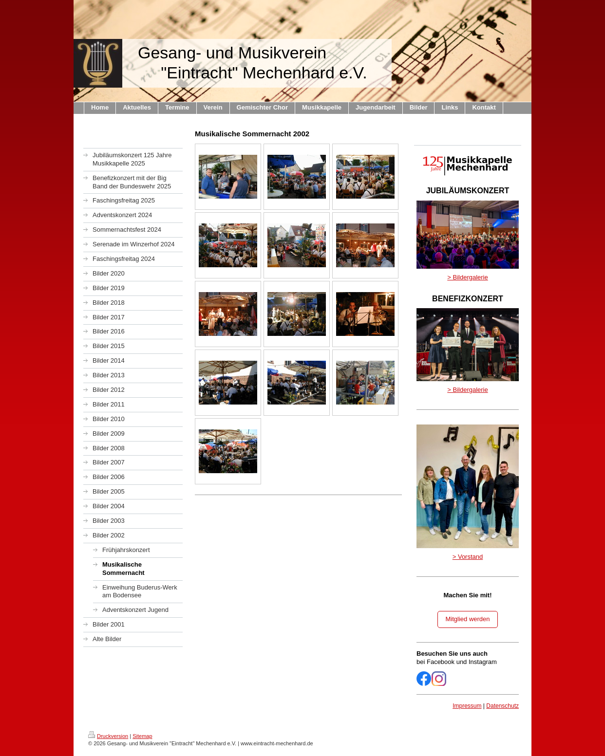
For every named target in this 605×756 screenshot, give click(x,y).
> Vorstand (468, 556)
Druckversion (108, 736)
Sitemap (142, 736)
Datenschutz (502, 705)
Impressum (467, 705)
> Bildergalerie (467, 277)
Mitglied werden (467, 619)
